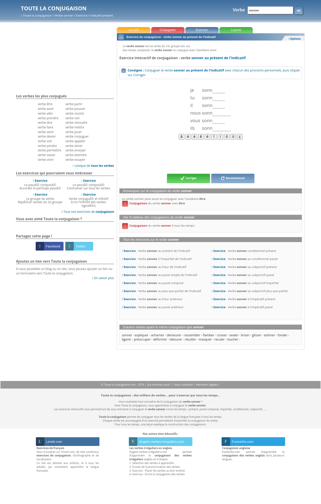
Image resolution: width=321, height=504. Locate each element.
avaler (233, 335)
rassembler (192, 335)
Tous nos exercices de (88, 211)
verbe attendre (76, 155)
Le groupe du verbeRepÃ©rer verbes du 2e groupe (40, 198)
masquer (205, 339)
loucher (232, 339)
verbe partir (73, 104)
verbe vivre (46, 159)
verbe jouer (73, 132)
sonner (127, 335)
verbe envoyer (75, 150)
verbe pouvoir (75, 109)
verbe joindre (47, 146)
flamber (208, 335)
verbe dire (45, 122)
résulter (190, 339)
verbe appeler (75, 141)
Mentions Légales (207, 385)
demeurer (174, 335)
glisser (256, 335)
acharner (157, 335)
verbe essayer (75, 159)
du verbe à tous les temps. (158, 226)
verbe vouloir (74, 113)
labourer (176, 339)
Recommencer (233, 178)
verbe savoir (46, 155)
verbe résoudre (76, 122)
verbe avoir (46, 109)
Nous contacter (184, 385)
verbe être (45, 104)
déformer (160, 339)
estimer (269, 335)
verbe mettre (74, 127)
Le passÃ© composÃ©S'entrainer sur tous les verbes (88, 184)
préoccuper (142, 339)
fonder (282, 335)
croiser (222, 335)
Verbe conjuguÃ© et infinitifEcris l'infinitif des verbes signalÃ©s (88, 200)
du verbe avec (153, 203)
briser (245, 335)
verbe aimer (73, 146)
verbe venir (46, 132)
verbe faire (45, 127)
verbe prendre (48, 118)
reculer (219, 339)
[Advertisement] (210, 156)
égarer (126, 339)
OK (299, 11)
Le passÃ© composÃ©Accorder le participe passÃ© (40, 184)
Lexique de (93, 165)
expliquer (141, 335)
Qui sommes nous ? (159, 385)
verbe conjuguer (77, 136)
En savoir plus (103, 278)
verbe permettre (49, 150)
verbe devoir (47, 136)
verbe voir (45, 141)
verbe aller (45, 113)
